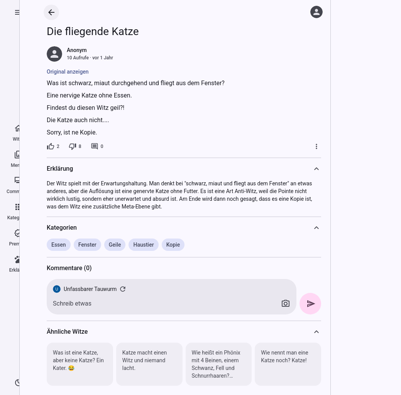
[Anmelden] (316, 12)
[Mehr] (316, 146)
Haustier (143, 245)
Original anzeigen (68, 72)
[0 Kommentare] (97, 146)
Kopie (173, 245)
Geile (115, 245)
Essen (58, 245)
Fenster (87, 245)
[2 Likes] (53, 146)
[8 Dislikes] (75, 146)
